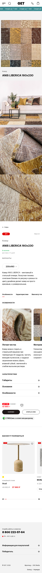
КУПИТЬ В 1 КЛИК (31, 412)
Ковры (6, 227)
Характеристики (22, 295)
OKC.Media (36, 565)
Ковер (39, 477)
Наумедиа (36, 569)
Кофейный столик (8, 480)
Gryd (4, 484)
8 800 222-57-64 (32, 3)
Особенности (7, 295)
